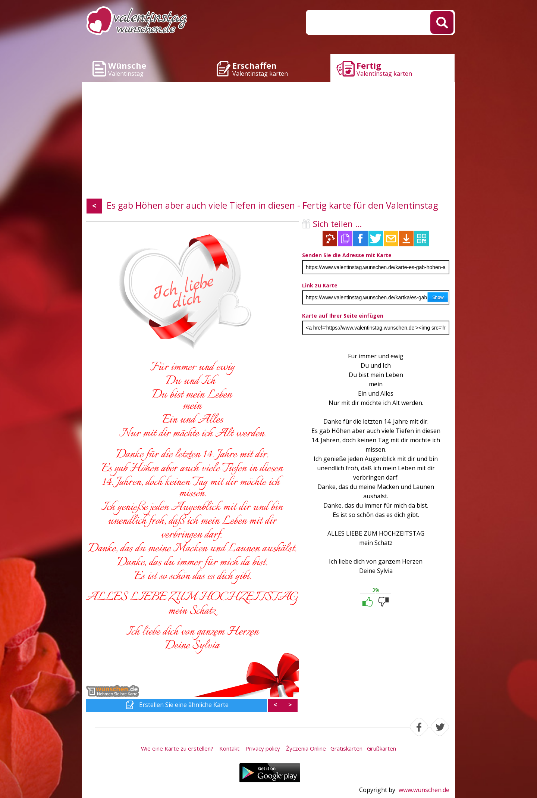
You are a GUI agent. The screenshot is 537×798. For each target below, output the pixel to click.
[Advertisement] (268, 142)
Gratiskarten (346, 748)
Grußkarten (381, 748)
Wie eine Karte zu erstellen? (177, 748)
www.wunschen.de (424, 790)
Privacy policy (262, 748)
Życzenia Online (306, 748)
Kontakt (229, 748)
